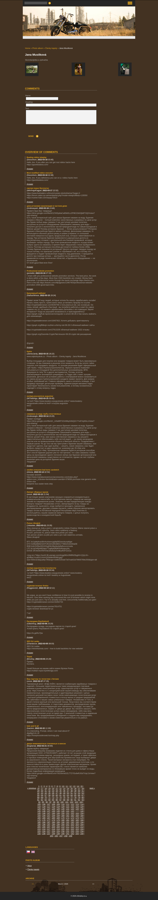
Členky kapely (51, 48)
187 (48, 822)
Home (27, 48)
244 (81, 833)
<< (33, 884)
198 (53, 824)
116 (43, 806)
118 (53, 806)
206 (43, 827)
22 (60, 788)
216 (43, 829)
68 (38, 797)
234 (81, 831)
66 (79, 795)
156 (43, 815)
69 (42, 797)
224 (81, 829)
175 (39, 820)
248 (65, 836)
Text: (27, 108)
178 (53, 820)
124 (81, 806)
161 (67, 815)
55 (38, 795)
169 (58, 818)
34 (57, 791)
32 (49, 791)
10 (63, 786)
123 (77, 806)
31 (46, 791)
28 (83, 788)
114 (81, 804)
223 (77, 829)
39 (75, 791)
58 (49, 795)
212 (72, 827)
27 (79, 788)
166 (43, 818)
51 (72, 793)
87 (60, 800)
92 (79, 800)
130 (62, 809)
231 (67, 831)
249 (70, 836)
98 (54, 802)
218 (53, 829)
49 (64, 793)
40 (79, 791)
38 (72, 791)
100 (62, 802)
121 (67, 806)
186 (43, 822)
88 (64, 800)
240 (62, 833)
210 (62, 827)
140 (62, 811)
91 (75, 800)
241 (67, 833)
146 (43, 813)
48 (60, 793)
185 (39, 822)
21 (57, 788)
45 (49, 793)
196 (43, 824)
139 (58, 811)
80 (83, 797)
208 (53, 827)
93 (83, 800)
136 (43, 811)
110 (62, 804)
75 (64, 797)
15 (81, 786)
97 (50, 802)
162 (72, 815)
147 (48, 813)
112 (72, 804)
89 (68, 800)
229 (58, 831)
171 (67, 818)
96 (47, 802)
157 (48, 815)
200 (62, 824)
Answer (30, 169)
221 (67, 829)
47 (57, 793)
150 (62, 813)
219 (58, 829)
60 (57, 795)
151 (67, 813)
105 (39, 804)
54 (83, 793)
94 (39, 802)
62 (64, 795)
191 (67, 822)
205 (39, 827)
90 (72, 800)
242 (72, 833)
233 (77, 831)
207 (48, 827)
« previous (31, 788)
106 (43, 804)
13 (74, 786)
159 (58, 815)
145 (39, 813)
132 (72, 809)
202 (72, 824)
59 (53, 795)
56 (42, 795)
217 (48, 829)
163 (77, 815)
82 (42, 800)
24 (68, 788)
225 (39, 831)
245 (51, 836)
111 (67, 804)
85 (53, 800)
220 (62, 829)
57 (46, 795)
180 (62, 820)
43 (42, 793)
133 (77, 809)
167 (48, 818)
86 (57, 800)
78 (75, 797)
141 (67, 811)
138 (53, 811)
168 (53, 818)
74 (60, 797)
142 (72, 811)
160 (62, 815)
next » (92, 788)
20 (53, 788)
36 (64, 791)
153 (77, 813)
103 (76, 802)
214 (81, 827)
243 (77, 833)
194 (81, 822)
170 (62, 818)
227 (48, 831)
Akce (29, 866)
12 (70, 786)
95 (43, 802)
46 (53, 793)
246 (56, 836)
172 (72, 818)
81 (38, 800)
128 (53, 809)
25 (72, 788)
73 (57, 797)
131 (67, 809)
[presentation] (74, 132)
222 (72, 829)
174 (81, 818)
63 (68, 795)
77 (72, 797)
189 (58, 822)
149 (58, 813)
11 (67, 786)
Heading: (29, 102)
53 (79, 793)
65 (75, 795)
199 (58, 824)
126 (43, 809)
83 (46, 800)
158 (53, 815)
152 (72, 813)
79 (79, 797)
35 (60, 791)
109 (58, 804)
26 (75, 788)
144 (81, 811)
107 (48, 804)
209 (58, 827)
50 (68, 793)
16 (38, 788)
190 (62, 822)
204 (81, 824)
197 (48, 824)
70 (46, 797)
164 (81, 815)
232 (72, 831)
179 (58, 820)
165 (39, 818)
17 (42, 788)
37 (68, 791)
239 (58, 833)
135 (39, 811)
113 (77, 804)
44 (46, 793)
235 (39, 833)
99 (58, 802)
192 (72, 822)
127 (48, 809)
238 (53, 833)
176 (43, 820)
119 (58, 806)
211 (67, 827)
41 (83, 791)
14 (78, 786)
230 (62, 831)
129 (58, 809)
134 (81, 809)
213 (77, 827)
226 (43, 831)
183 (77, 820)
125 (39, 809)
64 (72, 795)
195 (39, 824)
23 (64, 788)
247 (61, 836)
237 (48, 833)
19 (49, 788)
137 (48, 811)
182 (72, 820)
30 (42, 791)
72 (53, 797)
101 (66, 802)
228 (53, 831)
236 (43, 833)
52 (75, 793)
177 (48, 820)
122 (72, 806)
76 (68, 797)
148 (53, 813)
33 (53, 791)
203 (77, 824)
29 (38, 791)
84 (49, 800)
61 (60, 795)
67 (83, 795)
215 (39, 829)
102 (71, 802)
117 (48, 806)
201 (67, 824)
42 (38, 793)
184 (81, 820)
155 (39, 815)
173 (77, 818)
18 (46, 788)
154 (81, 813)
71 (49, 797)
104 (81, 802)
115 (39, 806)
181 (67, 820)
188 (53, 822)
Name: (28, 95)
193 (77, 822)
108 (53, 804)
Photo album (37, 48)
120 (62, 806)
